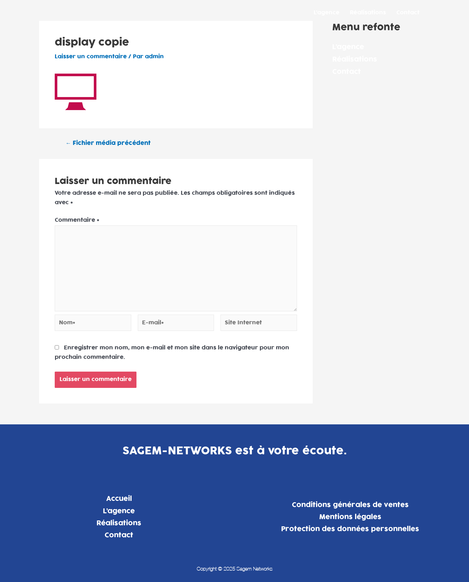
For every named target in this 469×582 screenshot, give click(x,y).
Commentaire (77, 220)
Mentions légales (350, 517)
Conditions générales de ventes (350, 505)
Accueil (119, 499)
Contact (407, 13)
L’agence (326, 13)
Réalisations (368, 13)
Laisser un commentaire (91, 57)
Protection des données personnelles (350, 529)
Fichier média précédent (107, 143)
